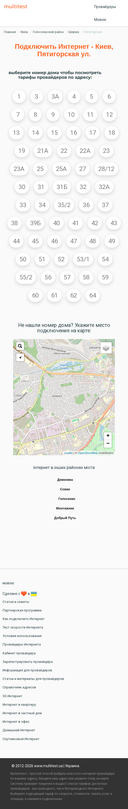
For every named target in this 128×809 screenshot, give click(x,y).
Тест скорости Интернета (23, 627)
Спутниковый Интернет (21, 739)
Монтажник (65, 508)
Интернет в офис (16, 722)
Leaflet (68, 452)
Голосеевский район (48, 32)
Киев (24, 32)
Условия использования (22, 636)
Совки (65, 489)
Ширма (73, 32)
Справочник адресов (19, 687)
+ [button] (108, 436)
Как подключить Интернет (24, 619)
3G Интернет (12, 696)
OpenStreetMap (88, 452)
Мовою (100, 20)
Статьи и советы (16, 602)
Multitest (17, 6)
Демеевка (65, 480)
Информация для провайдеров (27, 670)
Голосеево (66, 499)
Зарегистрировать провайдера (28, 662)
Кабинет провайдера (19, 653)
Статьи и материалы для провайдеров (33, 679)
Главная (10, 32)
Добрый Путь (65, 518)
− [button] (108, 444)
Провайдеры (105, 7)
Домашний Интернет (19, 730)
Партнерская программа (22, 610)
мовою (8, 583)
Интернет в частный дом (22, 713)
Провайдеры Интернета (22, 644)
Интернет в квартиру (19, 704)
